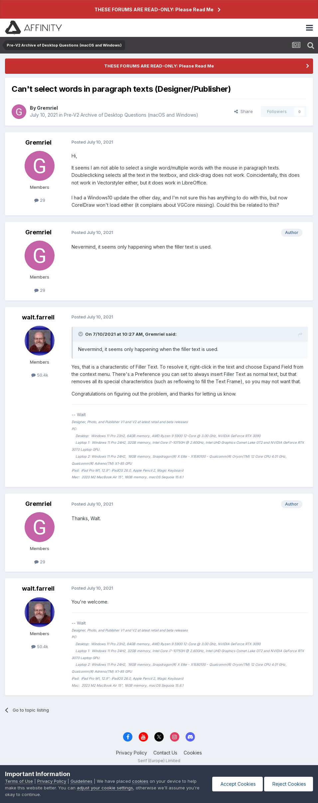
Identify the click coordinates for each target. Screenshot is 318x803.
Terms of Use (19, 781)
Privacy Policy (131, 752)
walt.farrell (38, 317)
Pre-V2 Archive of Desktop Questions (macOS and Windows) (131, 115)
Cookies (193, 752)
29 (39, 200)
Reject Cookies (288, 784)
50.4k (39, 375)
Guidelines (81, 781)
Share (243, 111)
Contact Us (165, 752)
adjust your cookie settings (105, 787)
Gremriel (47, 108)
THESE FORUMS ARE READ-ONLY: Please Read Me (154, 9)
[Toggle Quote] (81, 334)
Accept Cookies (237, 784)
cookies (140, 781)
